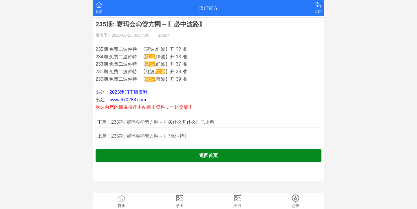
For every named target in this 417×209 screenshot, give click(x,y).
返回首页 (208, 155)
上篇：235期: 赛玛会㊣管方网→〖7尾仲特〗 (143, 136)
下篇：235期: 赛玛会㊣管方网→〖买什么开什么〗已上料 (155, 122)
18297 (163, 35)
